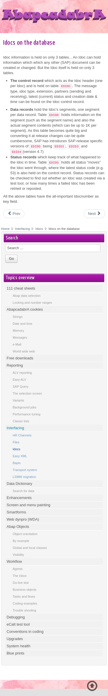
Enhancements (19, 498)
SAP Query (21, 386)
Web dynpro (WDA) (23, 519)
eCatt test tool (18, 624)
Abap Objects (18, 526)
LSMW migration (24, 477)
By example (21, 541)
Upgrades (15, 639)
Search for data (23, 491)
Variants (18, 400)
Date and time (22, 323)
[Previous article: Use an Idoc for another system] (13, 213)
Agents (17, 569)
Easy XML (20, 456)
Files (16, 442)
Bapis (17, 463)
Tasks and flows (24, 596)
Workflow (14, 561)
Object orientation (25, 534)
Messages (20, 337)
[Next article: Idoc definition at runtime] (94, 213)
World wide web (24, 351)
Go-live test (21, 582)
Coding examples (25, 603)
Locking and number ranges (32, 302)
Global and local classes (30, 547)
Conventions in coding (25, 631)
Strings (17, 316)
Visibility (18, 554)
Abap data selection (27, 295)
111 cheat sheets (21, 288)
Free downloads (20, 358)
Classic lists (21, 421)
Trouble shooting (24, 610)
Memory (18, 330)
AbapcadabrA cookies (25, 309)
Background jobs (24, 407)
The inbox (19, 575)
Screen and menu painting (28, 505)
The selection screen (27, 393)
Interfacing (23, 228)
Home (5, 228)
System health (18, 646)
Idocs (39, 228)
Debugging (16, 617)
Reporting (15, 365)
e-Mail (17, 344)
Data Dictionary (19, 483)
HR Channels (22, 435)
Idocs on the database (29, 43)
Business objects (25, 589)
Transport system (25, 470)
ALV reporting (22, 372)
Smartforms (16, 512)
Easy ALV (19, 379)
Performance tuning (26, 414)
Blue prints (15, 653)
